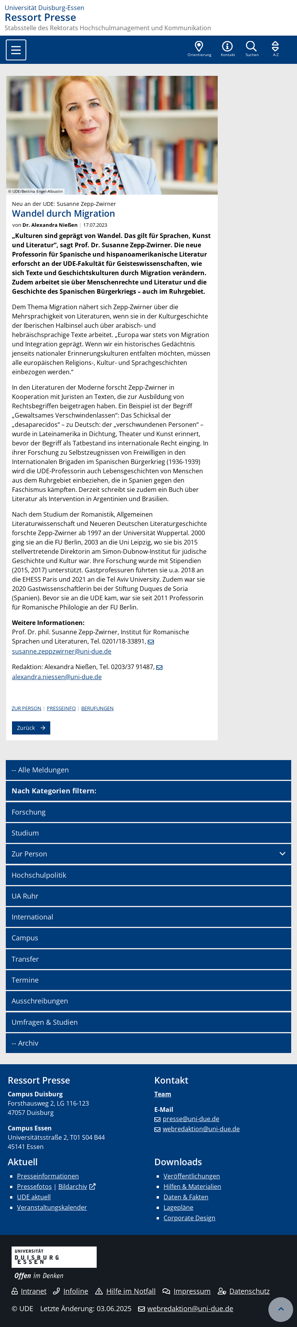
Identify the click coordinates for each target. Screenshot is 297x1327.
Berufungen (97, 708)
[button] (227, 49)
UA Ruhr (25, 896)
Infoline (70, 1291)
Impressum (186, 1291)
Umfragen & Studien (45, 1022)
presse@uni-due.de (191, 1119)
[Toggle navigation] (16, 49)
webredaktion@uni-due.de (201, 1129)
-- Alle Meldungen (40, 769)
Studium (25, 832)
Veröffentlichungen (192, 1176)
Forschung (29, 812)
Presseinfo (61, 708)
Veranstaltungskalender (52, 1207)
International (32, 916)
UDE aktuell (34, 1197)
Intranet (29, 1291)
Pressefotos (34, 1186)
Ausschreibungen (40, 1000)
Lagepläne (178, 1207)
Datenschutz (244, 1291)
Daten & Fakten (186, 1197)
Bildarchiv (72, 1186)
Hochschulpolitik (39, 875)
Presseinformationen (48, 1176)
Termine (25, 980)
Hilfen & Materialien (192, 1186)
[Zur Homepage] (148, 7)
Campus (25, 937)
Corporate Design (189, 1218)
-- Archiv (25, 1043)
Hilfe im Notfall (125, 1291)
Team (162, 1094)
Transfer (25, 959)
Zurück (26, 727)
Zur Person (26, 708)
